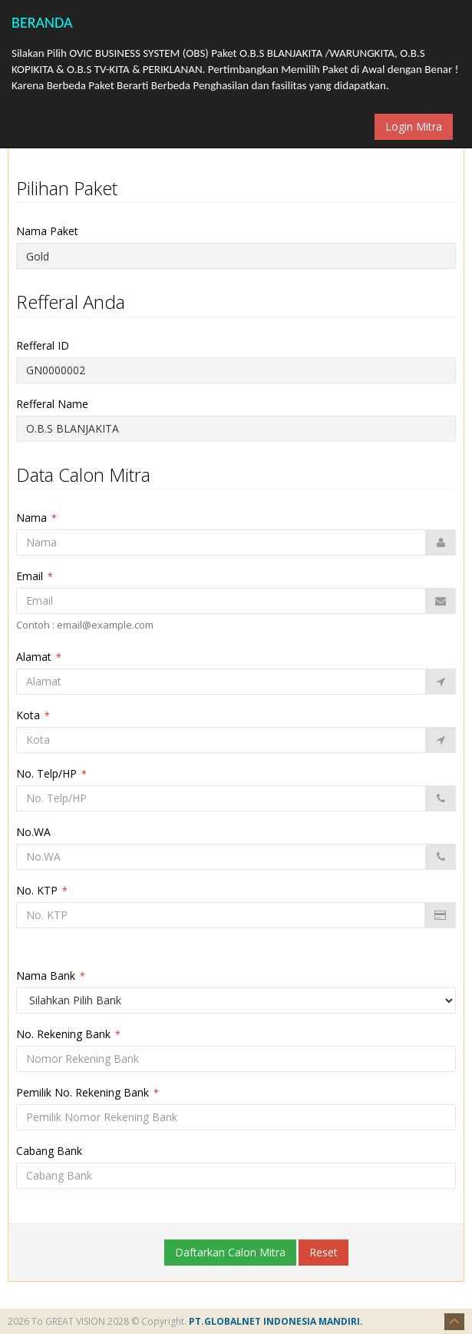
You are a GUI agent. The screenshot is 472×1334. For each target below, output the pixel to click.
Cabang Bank (53, 1150)
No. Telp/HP (51, 773)
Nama (36, 517)
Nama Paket (53, 231)
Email (34, 576)
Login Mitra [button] (413, 126)
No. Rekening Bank (68, 1034)
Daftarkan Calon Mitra (230, 1252)
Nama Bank (50, 975)
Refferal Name (58, 404)
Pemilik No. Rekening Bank (87, 1092)
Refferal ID (48, 345)
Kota (33, 715)
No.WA (38, 832)
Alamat (38, 656)
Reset (323, 1252)
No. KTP (42, 890)
